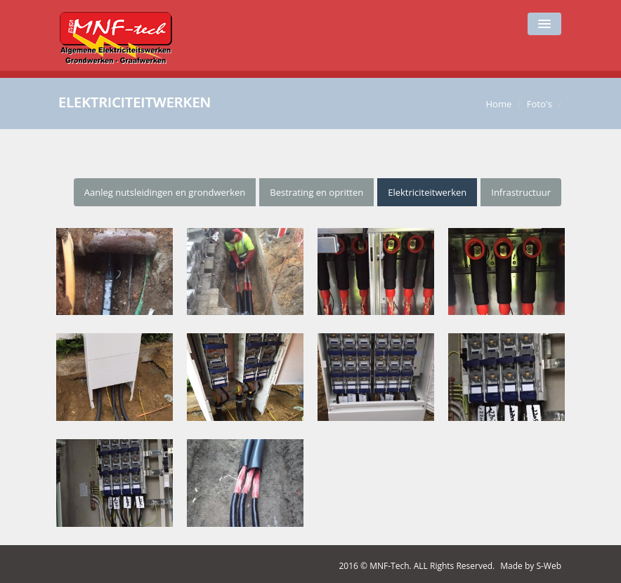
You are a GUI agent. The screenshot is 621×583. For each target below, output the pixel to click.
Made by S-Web (530, 566)
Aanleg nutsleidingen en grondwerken (165, 192)
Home (498, 104)
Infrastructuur (521, 192)
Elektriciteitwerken (427, 192)
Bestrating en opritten (316, 192)
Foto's (539, 104)
